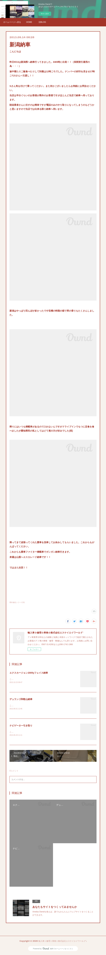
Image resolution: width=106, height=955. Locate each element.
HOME (29, 22)
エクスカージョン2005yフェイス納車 (28, 672)
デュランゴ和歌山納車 (20, 699)
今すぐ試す (45, 14)
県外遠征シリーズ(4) (17, 602)
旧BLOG (42, 22)
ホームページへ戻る (12, 22)
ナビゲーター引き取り (20, 726)
